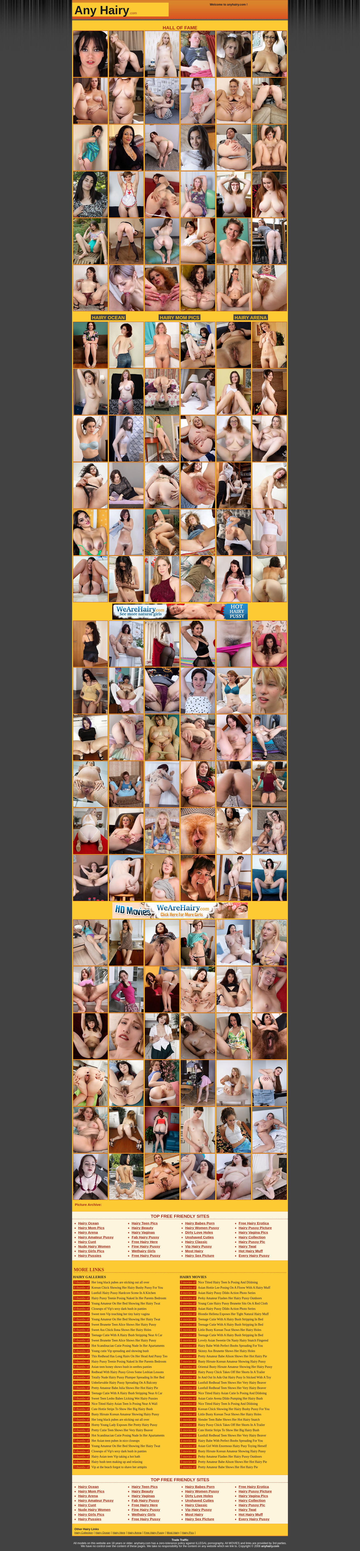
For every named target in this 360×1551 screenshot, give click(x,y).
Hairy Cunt (87, 1242)
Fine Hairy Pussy (146, 1246)
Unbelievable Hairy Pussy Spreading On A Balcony (115, 1382)
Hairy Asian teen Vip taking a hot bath (106, 1456)
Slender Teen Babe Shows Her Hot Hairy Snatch (220, 1419)
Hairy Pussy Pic (252, 1242)
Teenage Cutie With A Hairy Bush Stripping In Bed (221, 1319)
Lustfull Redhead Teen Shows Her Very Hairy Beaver (223, 1382)
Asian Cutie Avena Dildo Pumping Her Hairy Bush (221, 1398)
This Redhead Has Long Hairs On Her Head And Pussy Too (120, 1356)
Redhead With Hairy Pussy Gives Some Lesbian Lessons (118, 1372)
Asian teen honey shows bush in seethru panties (112, 1367)
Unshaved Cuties (199, 1237)
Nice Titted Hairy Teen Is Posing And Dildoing (219, 1282)
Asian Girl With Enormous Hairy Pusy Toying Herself (223, 1446)
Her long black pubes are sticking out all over (111, 1282)
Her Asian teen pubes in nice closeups (106, 1440)
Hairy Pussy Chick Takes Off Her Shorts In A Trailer (222, 1372)
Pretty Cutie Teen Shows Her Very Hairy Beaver (113, 1430)
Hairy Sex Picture (199, 1255)
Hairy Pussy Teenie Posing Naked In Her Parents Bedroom (119, 1298)
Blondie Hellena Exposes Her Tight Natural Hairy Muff (224, 1314)
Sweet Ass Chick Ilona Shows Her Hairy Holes (112, 1330)
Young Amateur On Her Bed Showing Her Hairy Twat (116, 1303)
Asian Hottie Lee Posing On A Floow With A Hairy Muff (225, 1287)
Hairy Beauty (142, 1228)
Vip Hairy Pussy (198, 1246)
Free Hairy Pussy (146, 1255)
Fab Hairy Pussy (145, 1237)
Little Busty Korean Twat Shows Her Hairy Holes (220, 1330)
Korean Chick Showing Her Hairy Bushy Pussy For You (118, 1287)
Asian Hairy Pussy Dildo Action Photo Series (218, 1293)
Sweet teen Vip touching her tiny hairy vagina (111, 1314)
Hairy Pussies (89, 1255)
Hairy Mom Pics (179, 317)
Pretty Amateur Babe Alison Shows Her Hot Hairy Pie (223, 1356)
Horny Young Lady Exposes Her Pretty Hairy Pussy (115, 1425)
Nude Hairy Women (94, 1246)
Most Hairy (194, 1251)
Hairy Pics (188, 1532)
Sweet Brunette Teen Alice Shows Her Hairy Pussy (114, 1324)
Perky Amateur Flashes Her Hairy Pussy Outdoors (221, 1298)
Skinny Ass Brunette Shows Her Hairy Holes (217, 1351)
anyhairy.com (270, 1546)
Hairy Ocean (108, 317)
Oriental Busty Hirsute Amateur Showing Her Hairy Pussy (226, 1367)
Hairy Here (118, 1532)
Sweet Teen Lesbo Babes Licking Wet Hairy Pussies (115, 1398)
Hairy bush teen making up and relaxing (107, 1462)
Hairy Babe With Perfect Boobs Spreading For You (221, 1345)
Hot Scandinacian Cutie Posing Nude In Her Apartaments (118, 1345)
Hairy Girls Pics (91, 1251)
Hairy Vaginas (143, 1232)
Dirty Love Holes (199, 1232)
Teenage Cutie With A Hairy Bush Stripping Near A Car (117, 1335)
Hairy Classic (196, 1242)
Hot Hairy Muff (251, 1251)
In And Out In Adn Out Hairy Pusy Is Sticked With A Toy (225, 1377)
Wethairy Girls (144, 1251)
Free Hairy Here (145, 1242)
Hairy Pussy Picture (255, 1228)
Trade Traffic (180, 1540)
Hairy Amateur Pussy (96, 1237)
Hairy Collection (252, 1237)
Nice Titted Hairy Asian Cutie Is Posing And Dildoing (223, 1393)
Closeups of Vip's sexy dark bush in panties (109, 1308)
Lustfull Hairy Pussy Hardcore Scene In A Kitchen (114, 1293)
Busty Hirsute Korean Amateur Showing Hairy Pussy (116, 1414)
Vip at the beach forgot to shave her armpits (110, 1467)
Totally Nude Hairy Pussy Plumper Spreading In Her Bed (118, 1377)
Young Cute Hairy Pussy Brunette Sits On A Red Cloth (224, 1303)
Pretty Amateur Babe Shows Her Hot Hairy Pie (219, 1467)
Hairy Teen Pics (145, 1223)
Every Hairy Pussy (254, 1255)
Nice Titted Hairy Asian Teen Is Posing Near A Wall (115, 1403)
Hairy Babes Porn (200, 1223)
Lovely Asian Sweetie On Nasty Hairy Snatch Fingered (224, 1340)
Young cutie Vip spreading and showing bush (111, 1351)
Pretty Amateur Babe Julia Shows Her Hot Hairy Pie (115, 1388)
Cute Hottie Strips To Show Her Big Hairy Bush (113, 1409)
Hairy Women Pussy (202, 1228)
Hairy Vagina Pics (253, 1232)
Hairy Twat (247, 1246)
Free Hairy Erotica (254, 1223)
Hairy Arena (251, 317)
